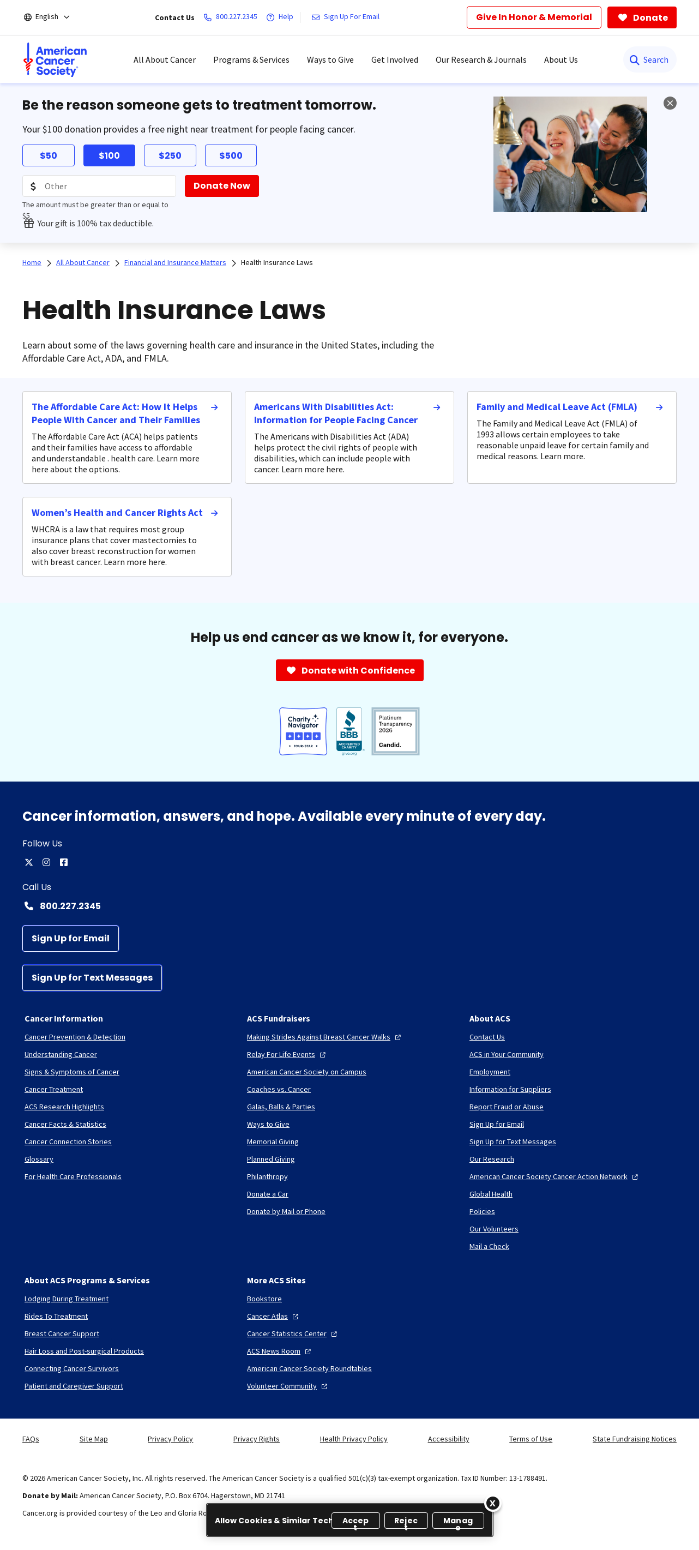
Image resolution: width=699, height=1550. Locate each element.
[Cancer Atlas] (274, 1316)
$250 (170, 155)
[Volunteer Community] (288, 1385)
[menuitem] (55, 59)
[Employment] (489, 1071)
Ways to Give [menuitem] (330, 59)
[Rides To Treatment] (56, 1316)
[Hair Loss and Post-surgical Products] (84, 1350)
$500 (231, 155)
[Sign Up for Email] (70, 939)
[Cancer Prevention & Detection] (75, 1036)
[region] (349, 1520)
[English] (54, 17)
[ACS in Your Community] (506, 1054)
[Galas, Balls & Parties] (281, 1106)
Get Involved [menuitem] (394, 59)
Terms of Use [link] (530, 1439)
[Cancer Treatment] (54, 1089)
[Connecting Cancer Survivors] (72, 1368)
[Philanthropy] (267, 1176)
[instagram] (46, 862)
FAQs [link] (30, 1439)
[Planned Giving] (271, 1158)
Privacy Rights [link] (256, 1439)
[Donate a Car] (267, 1193)
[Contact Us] (487, 1036)
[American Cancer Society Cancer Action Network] (555, 1176)
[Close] (493, 1503)
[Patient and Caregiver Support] (74, 1385)
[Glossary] (39, 1158)
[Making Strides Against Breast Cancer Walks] (325, 1036)
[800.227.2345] (232, 17)
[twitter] (28, 862)
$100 (109, 155)
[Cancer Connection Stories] (68, 1141)
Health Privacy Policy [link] (354, 1439)
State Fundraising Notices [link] (635, 1439)
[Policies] (482, 1211)
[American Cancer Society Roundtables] (309, 1368)
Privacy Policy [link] (170, 1439)
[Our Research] (491, 1158)
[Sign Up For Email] (347, 17)
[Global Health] (491, 1193)
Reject (406, 1522)
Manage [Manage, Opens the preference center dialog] (458, 1522)
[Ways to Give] (268, 1124)
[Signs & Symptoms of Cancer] (72, 1071)
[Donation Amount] (99, 186)
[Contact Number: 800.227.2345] (349, 905)
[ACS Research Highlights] (64, 1106)
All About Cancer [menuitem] (165, 59)
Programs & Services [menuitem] (251, 59)
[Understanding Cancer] (61, 1054)
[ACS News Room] (280, 1350)
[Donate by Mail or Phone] (286, 1211)
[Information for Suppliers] (510, 1089)
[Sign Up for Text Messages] (92, 978)
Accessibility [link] (448, 1439)
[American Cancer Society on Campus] (306, 1071)
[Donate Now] (222, 186)
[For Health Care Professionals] (73, 1176)
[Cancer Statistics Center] (293, 1333)
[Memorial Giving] (273, 1141)
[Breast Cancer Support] (62, 1333)
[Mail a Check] (489, 1246)
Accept (355, 1522)
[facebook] (63, 862)
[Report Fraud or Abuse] (506, 1106)
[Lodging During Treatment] (67, 1298)
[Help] (282, 17)
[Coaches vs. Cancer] (279, 1089)
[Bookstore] (264, 1298)
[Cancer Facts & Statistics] (65, 1124)
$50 (48, 155)
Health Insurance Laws (277, 262)
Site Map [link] (94, 1439)
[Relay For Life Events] (287, 1054)
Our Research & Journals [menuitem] (481, 59)
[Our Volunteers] (494, 1228)
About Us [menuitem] (561, 59)
